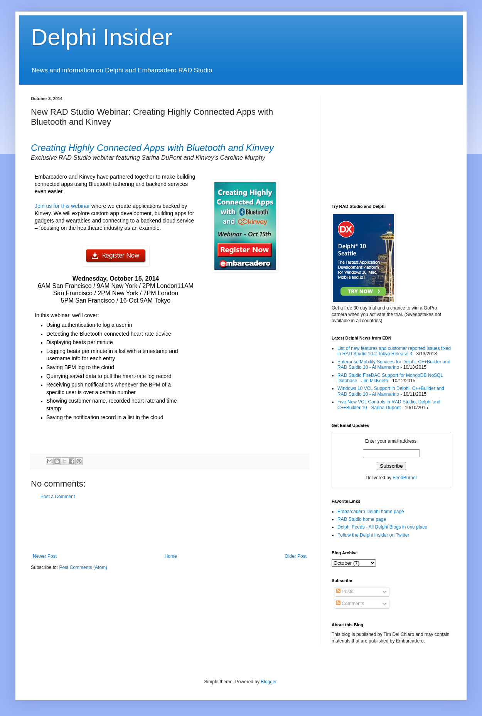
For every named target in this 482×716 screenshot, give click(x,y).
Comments (350, 603)
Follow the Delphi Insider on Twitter (373, 535)
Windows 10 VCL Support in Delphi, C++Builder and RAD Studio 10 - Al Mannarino (390, 391)
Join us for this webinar (62, 206)
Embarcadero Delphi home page (370, 511)
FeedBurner (405, 477)
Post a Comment (57, 496)
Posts (344, 591)
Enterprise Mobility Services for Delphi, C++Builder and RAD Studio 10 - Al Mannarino (393, 364)
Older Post (296, 556)
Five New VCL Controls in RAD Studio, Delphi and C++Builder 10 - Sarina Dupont (388, 404)
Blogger (268, 681)
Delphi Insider (101, 37)
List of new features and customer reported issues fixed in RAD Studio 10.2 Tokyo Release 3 (394, 351)
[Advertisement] (171, 526)
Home (171, 556)
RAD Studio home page (361, 519)
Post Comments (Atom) (83, 567)
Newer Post (45, 556)
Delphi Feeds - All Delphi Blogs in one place (382, 527)
